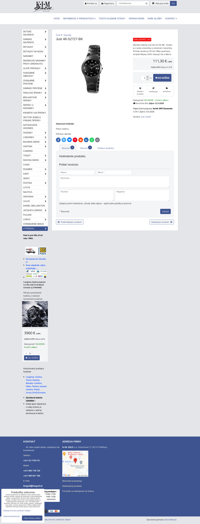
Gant (35, 174)
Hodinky (35, 133)
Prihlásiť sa (91, 3)
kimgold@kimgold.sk (33, 485)
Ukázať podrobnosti (11, 516)
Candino (28, 151)
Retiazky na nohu (33, 51)
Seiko (26, 178)
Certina (35, 146)
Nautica (27, 192)
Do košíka (162, 78)
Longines (35, 137)
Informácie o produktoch (79, 18)
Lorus (35, 219)
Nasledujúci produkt (161, 222)
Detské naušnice (35, 33)
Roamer (35, 169)
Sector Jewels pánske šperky (32, 119)
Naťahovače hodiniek (30, 126)
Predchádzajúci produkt (70, 222)
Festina (35, 183)
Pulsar (27, 215)
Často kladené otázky (112, 18)
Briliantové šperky (35, 99)
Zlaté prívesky (35, 68)
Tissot (35, 155)
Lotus (26, 187)
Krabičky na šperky (34, 113)
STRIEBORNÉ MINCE (33, 224)
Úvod (57, 18)
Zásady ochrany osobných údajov (56, 519)
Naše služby (155, 18)
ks (27, 353)
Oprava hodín (136, 18)
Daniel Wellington (34, 206)
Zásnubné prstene (35, 82)
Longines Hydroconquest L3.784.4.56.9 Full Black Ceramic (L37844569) (34, 285)
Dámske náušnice (35, 41)
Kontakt (171, 18)
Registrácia (107, 3)
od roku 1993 (46, 11)
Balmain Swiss (35, 142)
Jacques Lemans (35, 210)
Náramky (35, 56)
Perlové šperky (35, 93)
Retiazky (35, 47)
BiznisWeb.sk (171, 519)
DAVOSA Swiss (35, 160)
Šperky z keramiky (35, 107)
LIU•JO (35, 201)
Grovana (35, 196)
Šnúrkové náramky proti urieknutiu (34, 62)
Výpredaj (35, 228)
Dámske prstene (35, 88)
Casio (26, 165)
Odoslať (165, 211)
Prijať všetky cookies (32, 518)
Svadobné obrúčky (35, 74)
